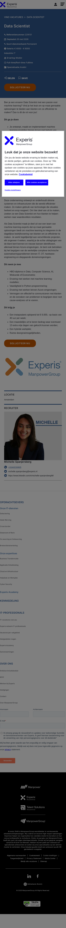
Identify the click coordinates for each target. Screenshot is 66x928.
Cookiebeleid (26, 174)
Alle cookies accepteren (37, 182)
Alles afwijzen (14, 182)
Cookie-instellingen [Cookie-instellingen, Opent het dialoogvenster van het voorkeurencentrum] (13, 190)
